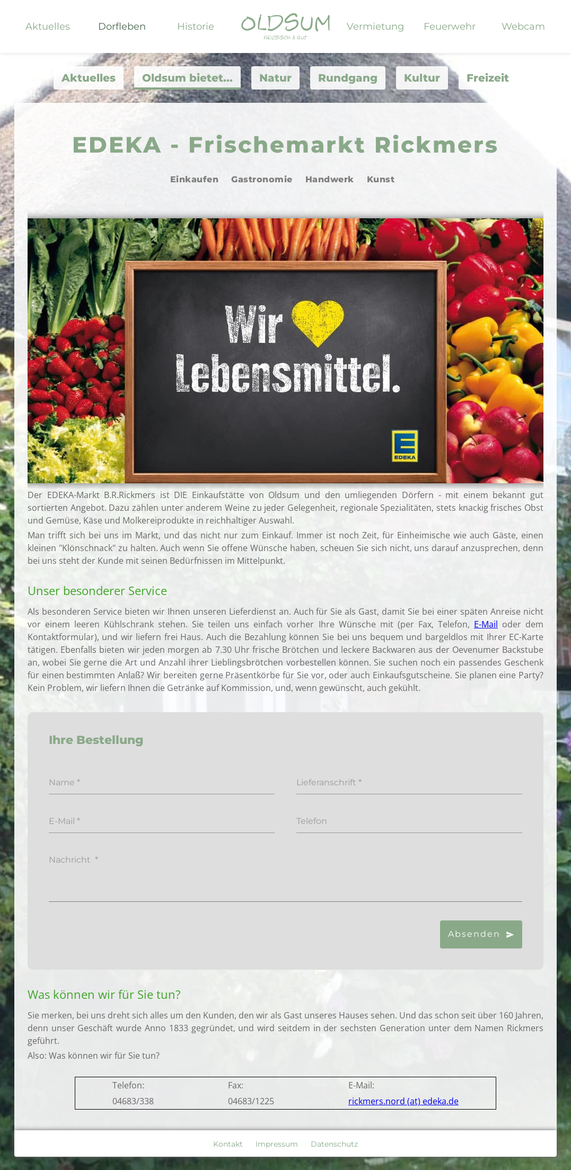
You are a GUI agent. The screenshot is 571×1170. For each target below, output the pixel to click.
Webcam (523, 26)
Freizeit (488, 78)
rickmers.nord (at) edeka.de (403, 1101)
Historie (195, 26)
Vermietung (375, 26)
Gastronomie (262, 179)
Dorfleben (122, 26)
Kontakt (228, 1144)
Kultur (422, 78)
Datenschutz (334, 1144)
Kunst (381, 179)
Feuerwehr (450, 26)
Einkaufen (194, 179)
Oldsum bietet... (187, 78)
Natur (275, 78)
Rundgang (347, 78)
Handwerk (329, 179)
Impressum (277, 1144)
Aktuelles (47, 26)
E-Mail (486, 624)
